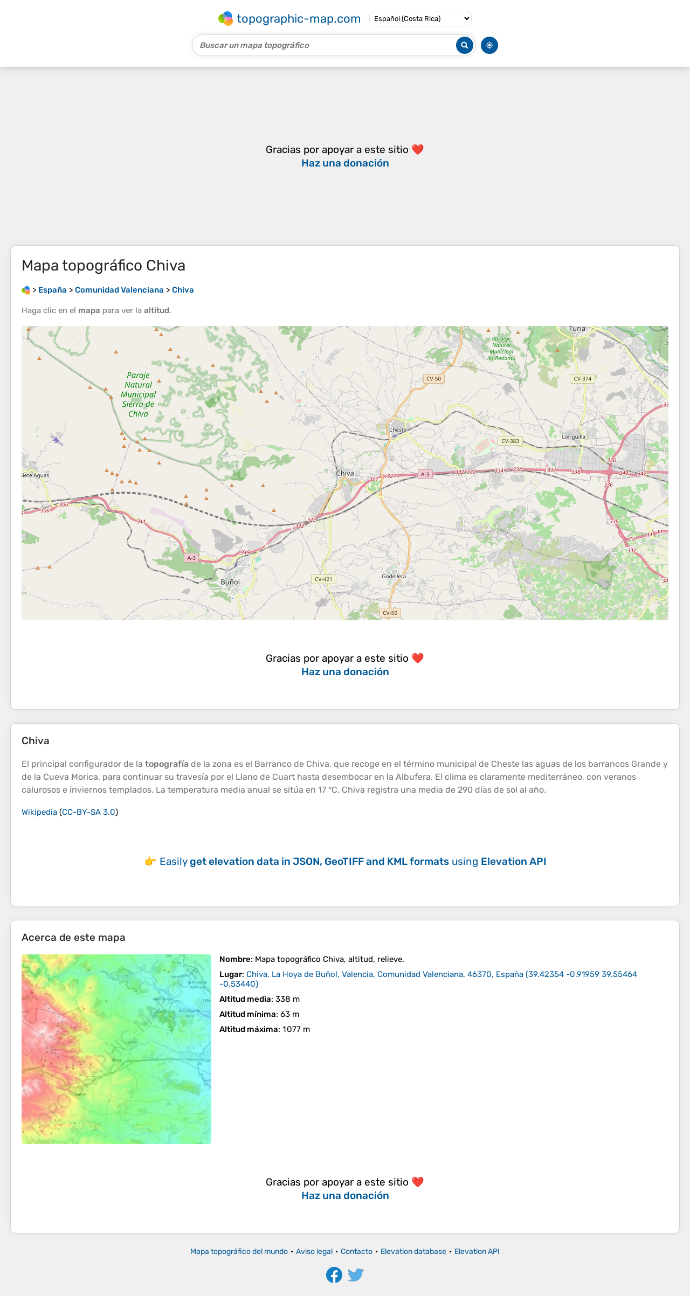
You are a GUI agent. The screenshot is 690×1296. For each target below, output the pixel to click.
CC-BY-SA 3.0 (88, 812)
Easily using (353, 861)
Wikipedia (39, 812)
